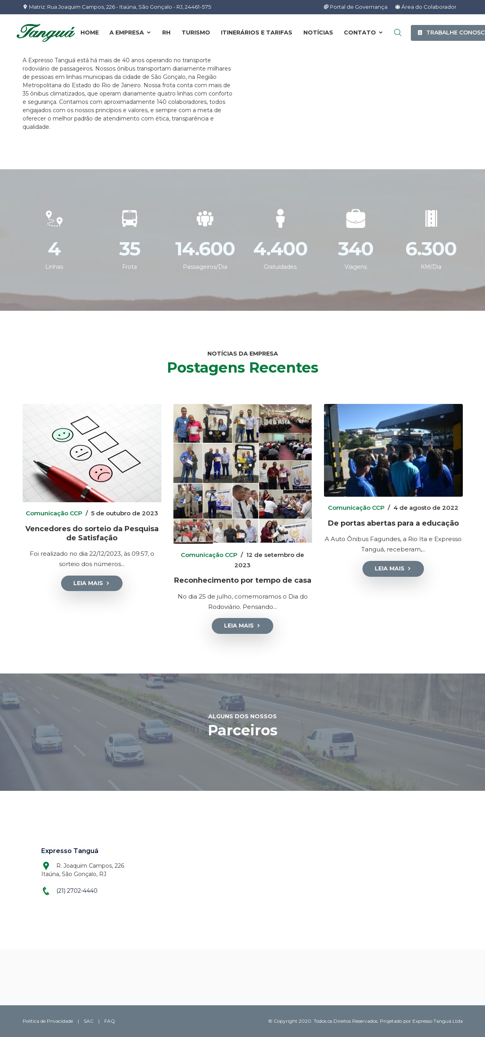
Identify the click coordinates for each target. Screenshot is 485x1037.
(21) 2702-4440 (77, 890)
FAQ (110, 1021)
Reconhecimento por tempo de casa (242, 580)
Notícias (318, 32)
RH (166, 32)
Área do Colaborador (424, 7)
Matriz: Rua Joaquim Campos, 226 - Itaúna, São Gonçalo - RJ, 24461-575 (124, 7)
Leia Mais (92, 582)
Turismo (196, 32)
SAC (89, 1021)
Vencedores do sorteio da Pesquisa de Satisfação (92, 532)
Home (90, 32)
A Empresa (130, 32)
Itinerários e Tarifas (256, 32)
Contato (363, 32)
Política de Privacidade (48, 1021)
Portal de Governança (351, 7)
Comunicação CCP (54, 513)
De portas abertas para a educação (393, 522)
